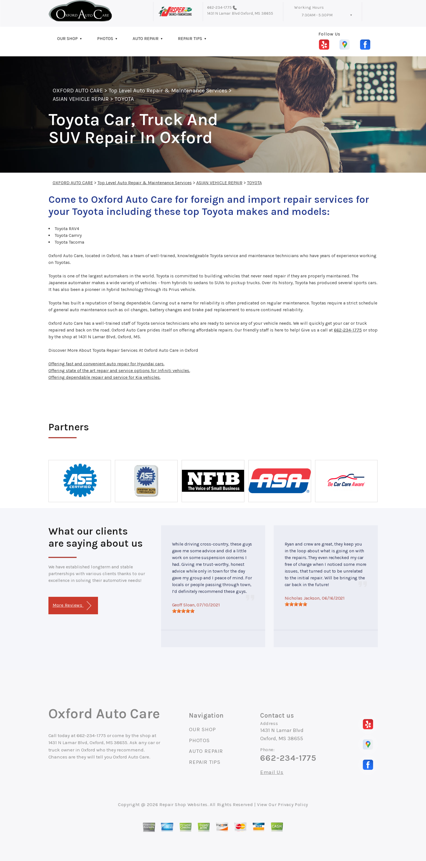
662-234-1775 (219, 7)
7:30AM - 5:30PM (317, 15)
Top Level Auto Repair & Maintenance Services (168, 90)
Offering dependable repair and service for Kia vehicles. (104, 377)
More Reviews (72, 605)
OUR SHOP (67, 38)
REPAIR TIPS (190, 38)
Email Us (272, 772)
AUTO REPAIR (146, 38)
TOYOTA (124, 99)
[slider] (183, 611)
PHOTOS (105, 38)
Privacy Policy (293, 804)
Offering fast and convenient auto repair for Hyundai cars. (106, 363)
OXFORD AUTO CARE (78, 90)
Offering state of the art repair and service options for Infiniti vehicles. (119, 370)
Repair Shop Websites (183, 804)
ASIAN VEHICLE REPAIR (81, 99)
